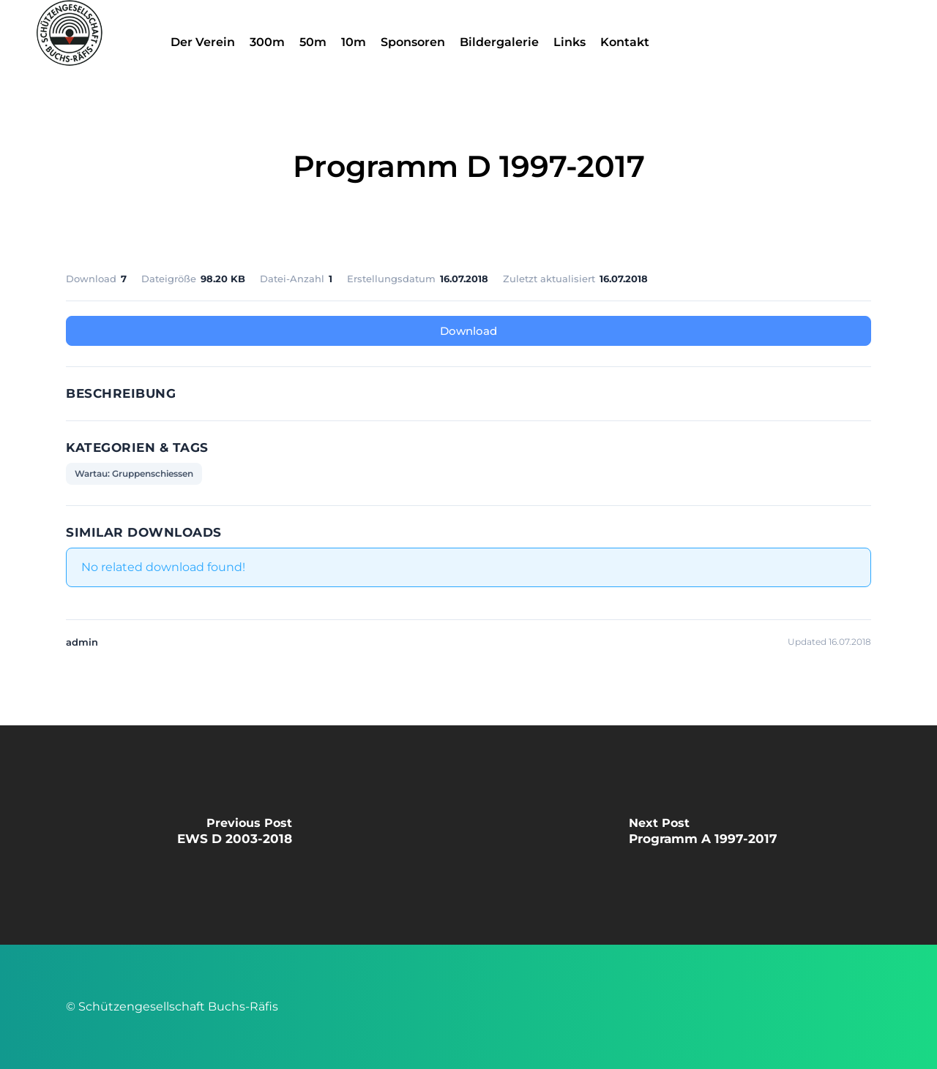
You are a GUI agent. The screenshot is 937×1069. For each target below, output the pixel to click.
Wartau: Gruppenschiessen (134, 473)
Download (468, 331)
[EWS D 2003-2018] (234, 835)
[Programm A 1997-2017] (702, 835)
